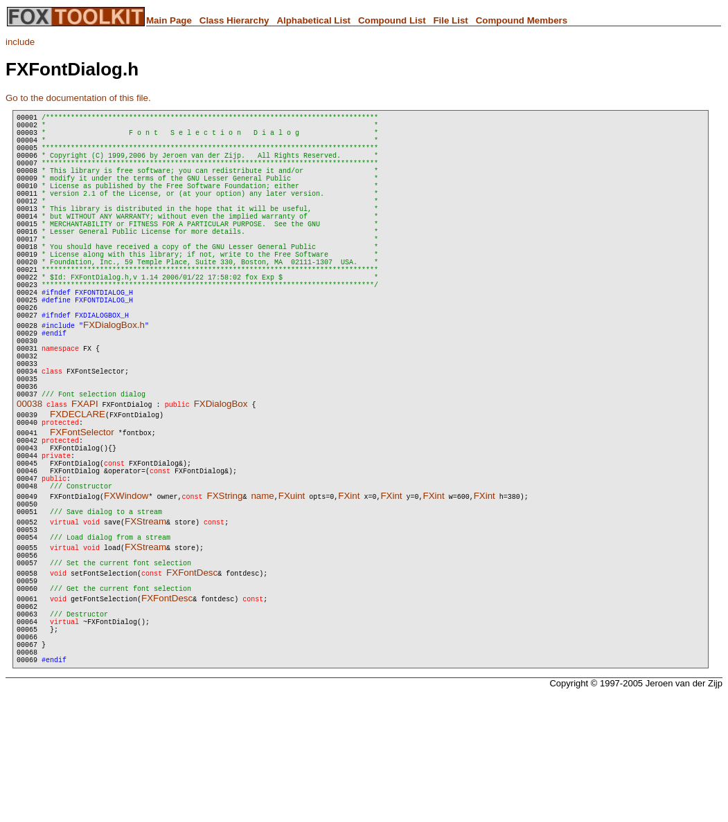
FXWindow (126, 587)
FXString (224, 587)
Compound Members (522, 20)
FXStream (145, 617)
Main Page (169, 20)
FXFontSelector (82, 509)
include (20, 42)
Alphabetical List (313, 20)
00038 (29, 478)
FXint (348, 587)
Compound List (392, 20)
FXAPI (84, 478)
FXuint (291, 587)
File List (450, 20)
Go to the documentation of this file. (78, 98)
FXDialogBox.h (114, 381)
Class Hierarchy (234, 20)
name (262, 587)
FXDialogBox (221, 478)
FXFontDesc (191, 676)
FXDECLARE (77, 489)
